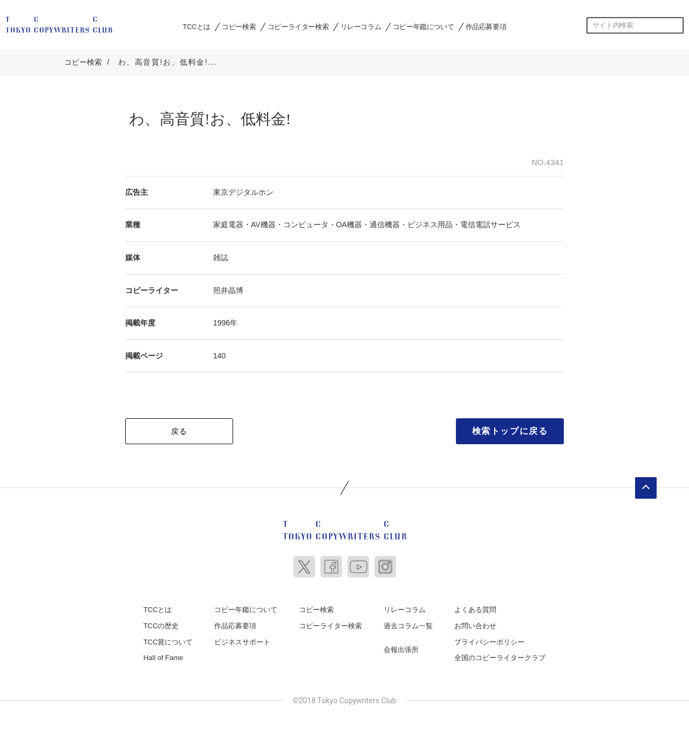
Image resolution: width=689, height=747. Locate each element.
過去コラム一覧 (408, 624)
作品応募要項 (486, 26)
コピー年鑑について (423, 26)
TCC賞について (168, 639)
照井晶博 (228, 287)
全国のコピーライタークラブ (499, 655)
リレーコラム (360, 26)
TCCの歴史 (161, 624)
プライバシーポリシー (489, 639)
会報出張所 (401, 647)
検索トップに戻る (510, 428)
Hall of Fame (163, 655)
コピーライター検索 (298, 26)
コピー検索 (239, 26)
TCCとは (196, 26)
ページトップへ (646, 486)
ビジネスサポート (242, 639)
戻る (179, 429)
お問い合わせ (475, 624)
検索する (675, 25)
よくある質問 (475, 607)
